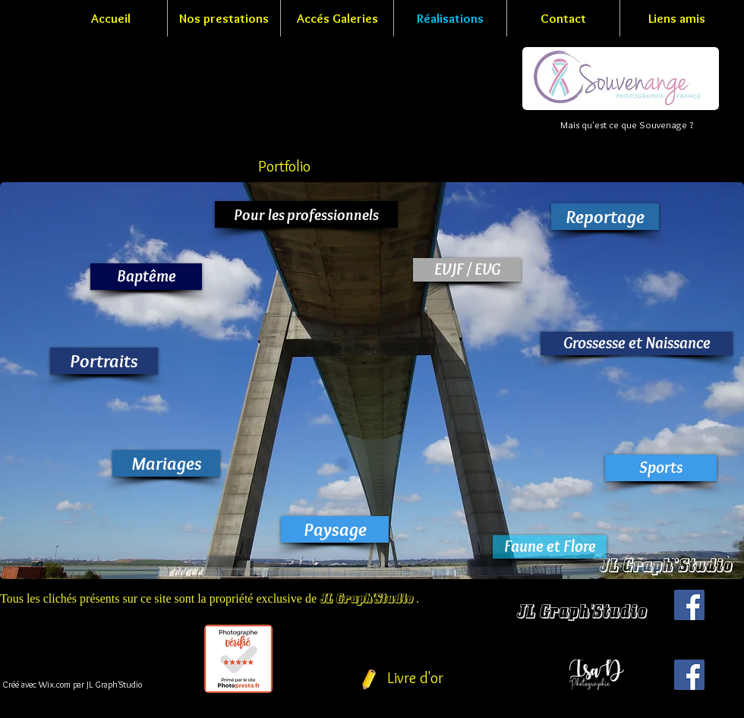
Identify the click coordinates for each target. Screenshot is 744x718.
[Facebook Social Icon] (689, 605)
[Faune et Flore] (550, 547)
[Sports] (661, 468)
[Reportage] (605, 216)
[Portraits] (104, 361)
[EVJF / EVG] (467, 270)
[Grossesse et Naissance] (637, 343)
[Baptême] (146, 276)
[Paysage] (335, 529)
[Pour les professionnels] (306, 214)
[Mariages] (166, 463)
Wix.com (55, 684)
